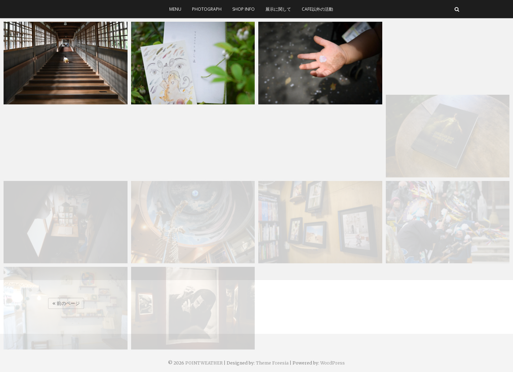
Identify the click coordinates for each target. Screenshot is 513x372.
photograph (207, 9)
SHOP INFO (243, 9)
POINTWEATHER (204, 363)
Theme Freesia (272, 363)
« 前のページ (66, 303)
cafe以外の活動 (317, 9)
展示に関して (278, 9)
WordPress (332, 363)
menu (175, 9)
